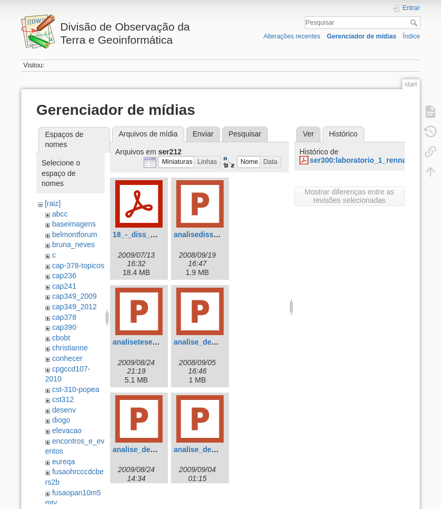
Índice (411, 36)
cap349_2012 (74, 306)
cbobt (61, 338)
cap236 (64, 275)
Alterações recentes (291, 36)
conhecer (67, 358)
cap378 (64, 317)
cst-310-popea (75, 389)
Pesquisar (415, 22)
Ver (308, 134)
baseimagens (74, 224)
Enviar (203, 134)
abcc (60, 214)
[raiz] (53, 203)
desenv (64, 410)
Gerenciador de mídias (361, 36)
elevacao (67, 430)
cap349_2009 (74, 296)
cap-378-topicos (78, 265)
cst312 (63, 399)
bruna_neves (73, 244)
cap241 (64, 286)
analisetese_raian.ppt (150, 342)
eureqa (63, 461)
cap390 (64, 327)
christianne (70, 348)
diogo (61, 420)
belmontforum (74, 234)
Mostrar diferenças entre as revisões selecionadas (349, 196)
